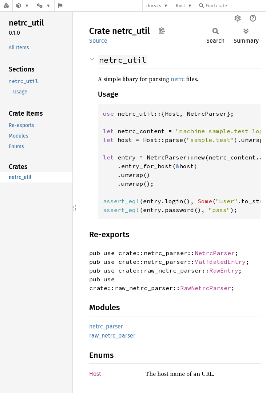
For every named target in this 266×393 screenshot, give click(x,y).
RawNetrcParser (205, 288)
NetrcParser (215, 253)
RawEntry (223, 270)
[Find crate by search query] (235, 5)
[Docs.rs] (6, 5)
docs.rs (153, 5)
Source (98, 40)
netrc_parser (106, 326)
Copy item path (162, 30)
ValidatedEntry (220, 261)
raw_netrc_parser (112, 335)
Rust (180, 5)
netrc (177, 79)
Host (95, 373)
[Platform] (43, 5)
